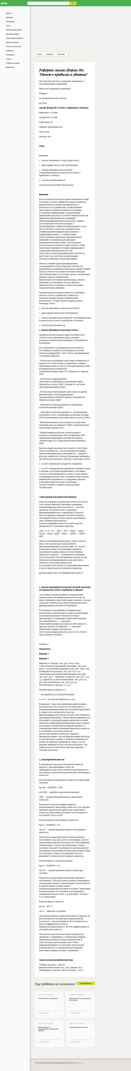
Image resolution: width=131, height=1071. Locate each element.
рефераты (49, 54)
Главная (39, 54)
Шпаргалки (10, 67)
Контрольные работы (14, 30)
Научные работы (12, 42)
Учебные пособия (12, 63)
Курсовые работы (12, 34)
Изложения (10, 21)
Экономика (61, 54)
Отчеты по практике (13, 46)
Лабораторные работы (14, 38)
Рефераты (10, 51)
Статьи (8, 59)
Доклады (9, 17)
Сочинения (10, 55)
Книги (8, 26)
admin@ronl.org (79, 1063)
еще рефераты (85, 983)
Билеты (9, 13)
